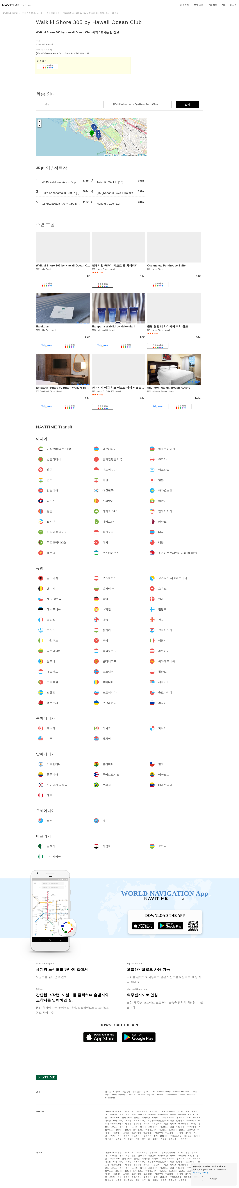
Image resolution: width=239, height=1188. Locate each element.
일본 (134, 1114)
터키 (115, 1121)
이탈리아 (180, 1127)
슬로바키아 (148, 1133)
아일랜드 (164, 1127)
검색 (187, 104)
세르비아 (117, 1133)
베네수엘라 (128, 1139)
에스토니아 (183, 1124)
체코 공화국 (157, 1124)
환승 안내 (184, 5)
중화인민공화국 (168, 1111)
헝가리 (143, 1127)
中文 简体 (137, 1092)
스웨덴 (126, 1133)
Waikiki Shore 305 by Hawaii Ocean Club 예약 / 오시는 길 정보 (77, 32)
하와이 (127, 1136)
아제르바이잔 (141, 1111)
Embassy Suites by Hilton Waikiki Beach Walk (67, 387)
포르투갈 (191, 1130)
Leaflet (108, 155)
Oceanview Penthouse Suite (166, 265)
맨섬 (172, 1127)
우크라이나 (170, 1133)
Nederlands (110, 1098)
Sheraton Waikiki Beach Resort (168, 387)
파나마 (112, 1136)
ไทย (153, 1092)
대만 (121, 1121)
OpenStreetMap (120, 155)
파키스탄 (146, 1117)
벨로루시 (159, 1133)
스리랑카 (182, 1114)
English (116, 1092)
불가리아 (137, 1124)
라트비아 (119, 1130)
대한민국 (152, 1114)
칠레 (156, 1136)
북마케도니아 (151, 1130)
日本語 (108, 1092)
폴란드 (182, 1130)
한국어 (146, 1092)
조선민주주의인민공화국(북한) (161, 1121)
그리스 (135, 1127)
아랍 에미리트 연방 (113, 1111)
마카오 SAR (114, 1117)
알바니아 (180, 1121)
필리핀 (137, 1117)
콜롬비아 (164, 1136)
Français (131, 1095)
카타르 (155, 1117)
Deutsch (141, 1095)
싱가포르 (180, 1117)
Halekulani (43, 326)
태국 (189, 1117)
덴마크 (173, 1124)
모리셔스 (172, 1139)
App (224, 5)
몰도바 (128, 1130)
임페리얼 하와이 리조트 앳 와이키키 (115, 265)
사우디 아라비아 (167, 1117)
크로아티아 (153, 1127)
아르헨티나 (136, 1136)
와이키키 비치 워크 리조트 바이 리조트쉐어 (119, 387)
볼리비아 (148, 1136)
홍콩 (187, 1111)
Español (150, 1095)
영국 (121, 1127)
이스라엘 (113, 1114)
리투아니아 (191, 1127)
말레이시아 (127, 1117)
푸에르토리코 (176, 1136)
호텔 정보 (198, 5)
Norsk (182, 1095)
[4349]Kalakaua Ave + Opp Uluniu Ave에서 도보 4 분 (62, 53)
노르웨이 (173, 1130)
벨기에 (128, 1124)
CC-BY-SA (142, 155)
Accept (214, 1178)
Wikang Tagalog (118, 1095)
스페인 (193, 1124)
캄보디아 (142, 1114)
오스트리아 (191, 1121)
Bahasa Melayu (164, 1092)
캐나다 (188, 1133)
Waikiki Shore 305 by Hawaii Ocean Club (89, 22)
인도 (121, 1114)
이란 (127, 1114)
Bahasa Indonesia (181, 1092)
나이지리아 (183, 1139)
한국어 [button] (233, 5)
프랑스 (114, 1127)
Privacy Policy (200, 1172)
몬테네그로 (138, 1130)
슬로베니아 (136, 1133)
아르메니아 (129, 1111)
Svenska (191, 1095)
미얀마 (191, 1114)
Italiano (160, 1095)
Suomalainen (171, 1095)
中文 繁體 (126, 1092)
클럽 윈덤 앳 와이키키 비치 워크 (167, 326)
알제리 (155, 1139)
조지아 (180, 1111)
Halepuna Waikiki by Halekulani (113, 326)
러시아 (180, 1133)
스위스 (146, 1124)
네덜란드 (163, 1130)
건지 (127, 1127)
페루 (138, 1139)
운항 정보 (212, 5)
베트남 (128, 1121)
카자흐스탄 (163, 1114)
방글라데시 (154, 1111)
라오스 (173, 1114)
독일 (166, 1124)
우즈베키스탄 (139, 1121)
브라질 (118, 1139)
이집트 (163, 1139)
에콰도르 (188, 1136)
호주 (144, 1139)
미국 (119, 1136)
